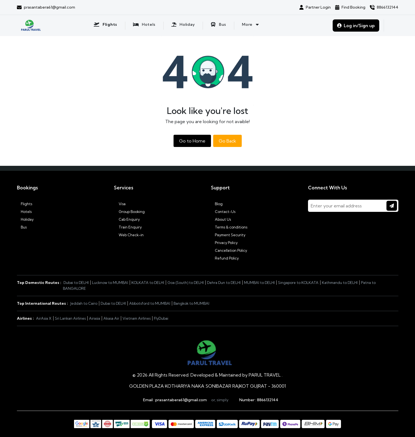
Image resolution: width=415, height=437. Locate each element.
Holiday (25, 219)
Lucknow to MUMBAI (110, 282)
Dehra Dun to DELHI (224, 282)
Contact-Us (223, 211)
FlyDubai (161, 318)
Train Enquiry (128, 227)
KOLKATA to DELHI (147, 282)
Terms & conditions (229, 227)
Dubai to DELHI (76, 282)
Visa (120, 204)
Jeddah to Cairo (83, 303)
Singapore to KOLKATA (298, 282)
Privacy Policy (224, 242)
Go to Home (192, 141)
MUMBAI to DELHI (259, 282)
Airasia (94, 318)
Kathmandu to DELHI (340, 282)
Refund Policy (225, 258)
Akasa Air (111, 318)
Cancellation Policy (229, 250)
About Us (221, 219)
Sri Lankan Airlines (70, 318)
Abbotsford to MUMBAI (149, 303)
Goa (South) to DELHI (185, 282)
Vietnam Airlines (137, 318)
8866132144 (267, 399)
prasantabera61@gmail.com (181, 399)
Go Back (227, 141)
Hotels (24, 211)
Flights (24, 204)
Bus (22, 227)
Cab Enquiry (127, 219)
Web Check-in (129, 235)
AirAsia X (44, 318)
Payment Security (228, 235)
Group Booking (129, 211)
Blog (217, 204)
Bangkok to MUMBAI (191, 303)
